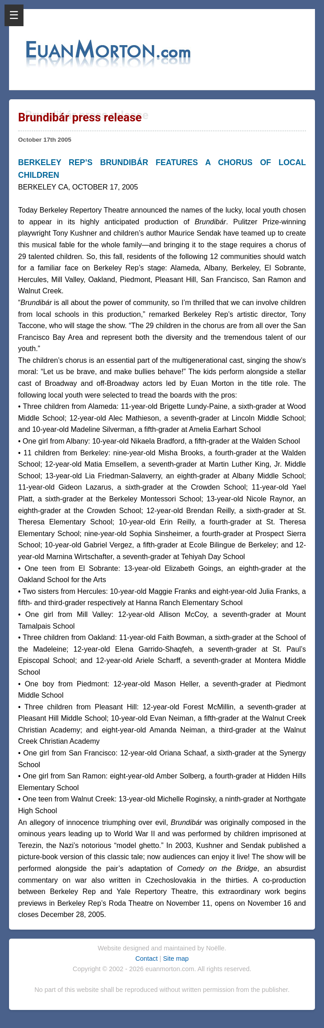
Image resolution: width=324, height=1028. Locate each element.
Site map (176, 958)
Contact (147, 958)
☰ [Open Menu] (14, 15)
